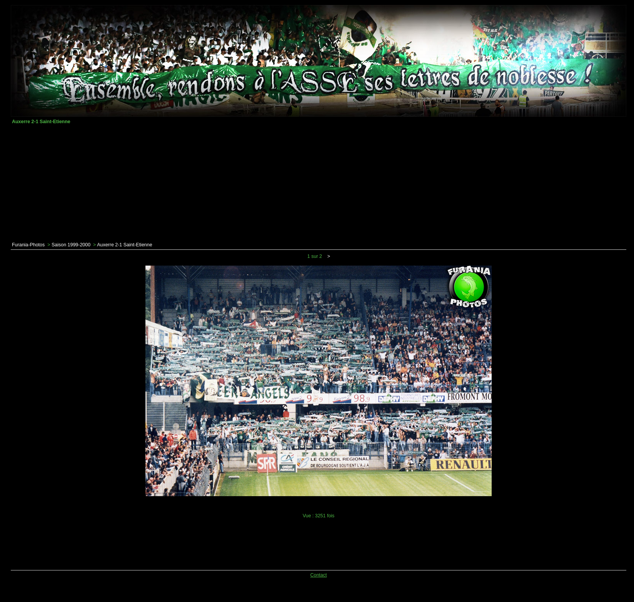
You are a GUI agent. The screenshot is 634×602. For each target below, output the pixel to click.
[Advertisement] (318, 183)
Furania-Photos (28, 244)
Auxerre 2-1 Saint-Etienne (124, 244)
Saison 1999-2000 (71, 244)
